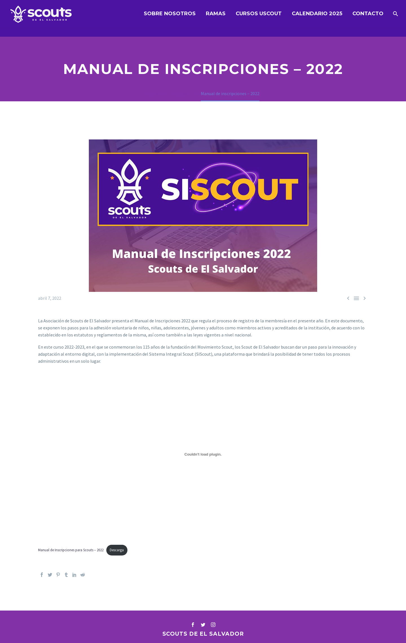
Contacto (367, 13)
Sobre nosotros (170, 13)
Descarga (117, 550)
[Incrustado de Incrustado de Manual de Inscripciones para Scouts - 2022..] (203, 454)
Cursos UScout (259, 13)
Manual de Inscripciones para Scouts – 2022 (70, 550)
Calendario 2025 (317, 13)
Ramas (216, 13)
